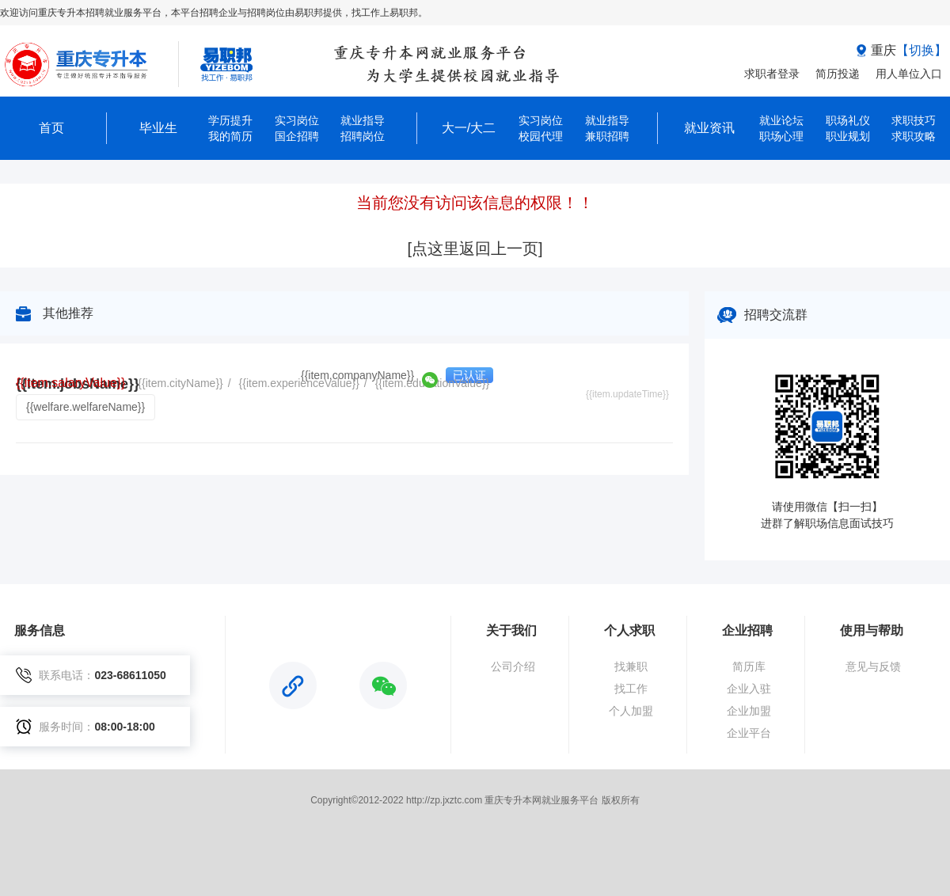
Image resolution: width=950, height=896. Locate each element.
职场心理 (781, 136)
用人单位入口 (909, 73)
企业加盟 (749, 710)
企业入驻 (749, 688)
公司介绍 (513, 666)
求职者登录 (772, 73)
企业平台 (749, 733)
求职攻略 (913, 136)
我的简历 (230, 136)
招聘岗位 (362, 136)
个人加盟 (631, 710)
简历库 (749, 666)
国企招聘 (297, 136)
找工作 (631, 688)
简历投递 (837, 73)
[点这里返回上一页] (474, 248)
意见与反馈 (873, 666)
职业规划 (848, 136)
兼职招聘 (607, 136)
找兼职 (631, 666)
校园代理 (541, 136)
